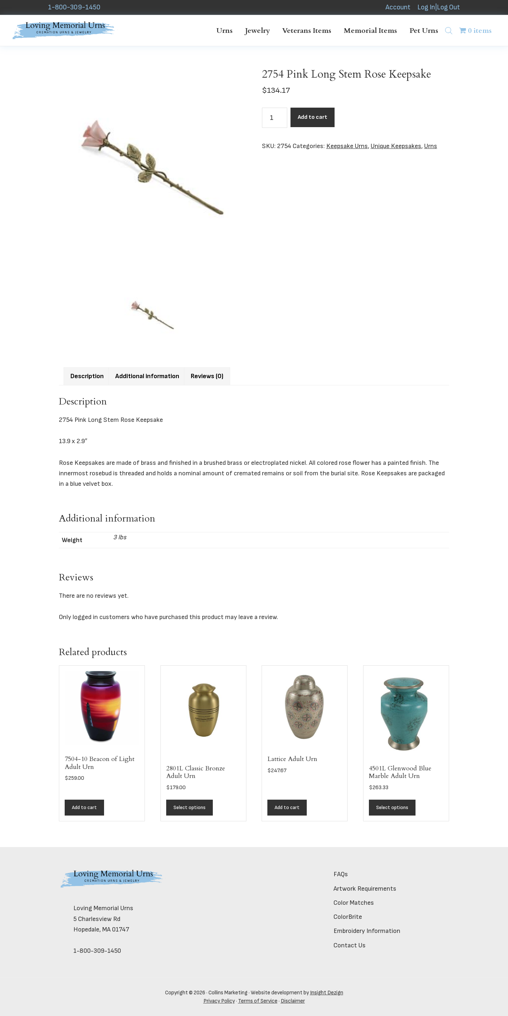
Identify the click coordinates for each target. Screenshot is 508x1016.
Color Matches (353, 903)
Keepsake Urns (347, 146)
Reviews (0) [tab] (207, 376)
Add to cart (312, 117)
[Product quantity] (274, 118)
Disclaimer (293, 1001)
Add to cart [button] (84, 807)
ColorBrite (347, 917)
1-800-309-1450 (74, 7)
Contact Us (349, 945)
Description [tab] (87, 376)
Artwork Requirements (364, 888)
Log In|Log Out (438, 7)
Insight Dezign (326, 992)
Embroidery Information (366, 931)
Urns (430, 146)
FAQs (340, 874)
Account (398, 7)
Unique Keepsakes (396, 146)
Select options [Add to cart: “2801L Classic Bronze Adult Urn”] (189, 807)
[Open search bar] (448, 30)
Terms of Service (257, 1001)
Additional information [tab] (147, 376)
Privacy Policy (219, 1001)
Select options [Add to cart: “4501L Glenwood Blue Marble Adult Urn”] (392, 807)
